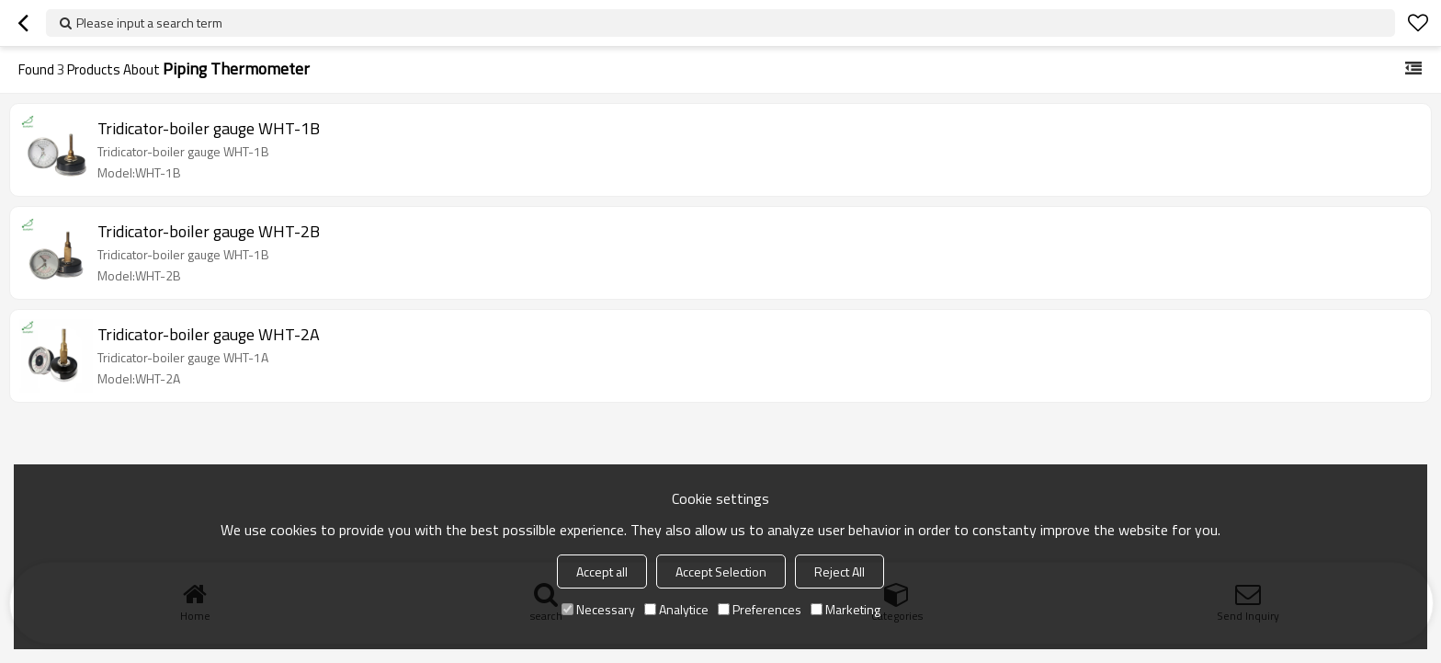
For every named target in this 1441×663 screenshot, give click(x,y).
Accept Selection (720, 571)
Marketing (845, 609)
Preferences (759, 609)
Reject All (839, 571)
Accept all (602, 571)
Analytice (676, 609)
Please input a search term (149, 22)
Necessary (598, 609)
